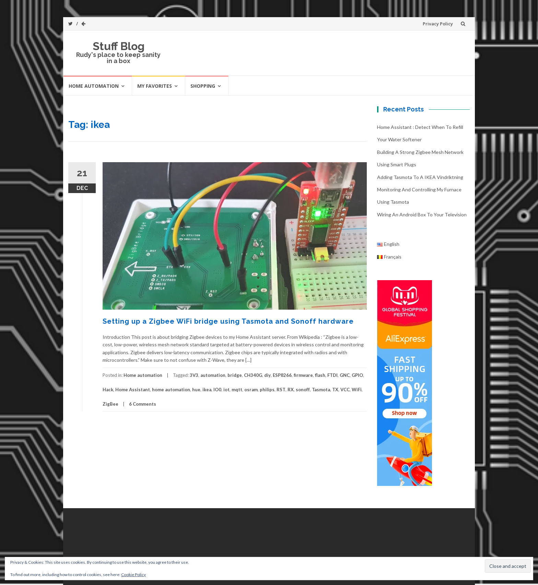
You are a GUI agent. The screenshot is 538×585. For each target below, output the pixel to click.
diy (267, 375)
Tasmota (321, 389)
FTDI (332, 375)
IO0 (217, 389)
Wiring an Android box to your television (422, 214)
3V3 (194, 375)
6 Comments (142, 404)
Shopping (202, 86)
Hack (108, 389)
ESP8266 (282, 375)
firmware (303, 375)
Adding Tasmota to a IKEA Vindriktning (420, 177)
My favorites (154, 86)
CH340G (253, 375)
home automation (171, 389)
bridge (234, 375)
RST (281, 389)
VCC (345, 389)
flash (320, 375)
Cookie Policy (133, 574)
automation (212, 375)
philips (267, 389)
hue (196, 389)
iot (226, 389)
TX (335, 389)
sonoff (303, 389)
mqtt (237, 389)
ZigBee (110, 404)
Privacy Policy (438, 24)
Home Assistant (132, 389)
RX (291, 389)
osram (251, 389)
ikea (206, 389)
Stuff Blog (118, 46)
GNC (345, 375)
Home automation (94, 86)
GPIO (357, 375)
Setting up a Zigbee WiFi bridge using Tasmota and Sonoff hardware (228, 321)
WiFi (357, 389)
